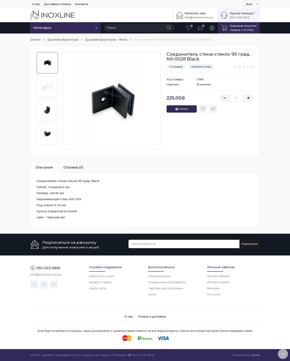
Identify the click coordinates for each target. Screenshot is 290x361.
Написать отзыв (201, 66)
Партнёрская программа (165, 288)
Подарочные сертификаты (167, 282)
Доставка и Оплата (57, 4)
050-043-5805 (239, 17)
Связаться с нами (101, 276)
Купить (181, 108)
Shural (256, 355)
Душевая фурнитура (62, 39)
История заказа (218, 282)
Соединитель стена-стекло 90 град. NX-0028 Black (172, 39)
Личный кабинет (218, 276)
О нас (36, 4)
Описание (44, 167)
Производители (159, 276)
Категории (42, 28)
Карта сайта (97, 288)
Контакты (81, 4)
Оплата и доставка (152, 316)
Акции (152, 294)
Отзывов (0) (73, 167)
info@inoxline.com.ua (198, 17)
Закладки (213, 288)
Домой (35, 39)
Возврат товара (100, 282)
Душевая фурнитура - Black (106, 39)
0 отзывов (176, 66)
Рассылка (214, 294)
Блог (252, 4)
